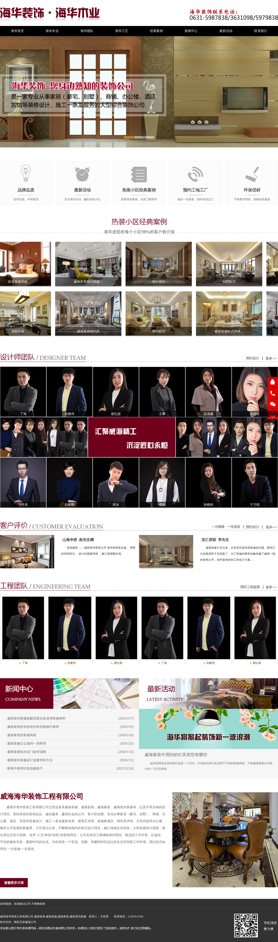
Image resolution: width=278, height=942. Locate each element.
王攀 (162, 414)
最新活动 (225, 31)
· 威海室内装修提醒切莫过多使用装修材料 (36, 718)
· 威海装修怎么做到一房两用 (26, 743)
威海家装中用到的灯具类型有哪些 (176, 754)
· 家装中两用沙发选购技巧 (24, 768)
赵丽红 (255, 414)
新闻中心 (191, 31)
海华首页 (17, 31)
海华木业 (52, 31)
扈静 (162, 504)
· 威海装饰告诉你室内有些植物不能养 (32, 727)
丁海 (23, 414)
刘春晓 (69, 504)
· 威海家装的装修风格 (21, 735)
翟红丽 (116, 414)
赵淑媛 (208, 414)
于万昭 (255, 504)
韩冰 (116, 504)
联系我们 (260, 31)
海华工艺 (121, 31)
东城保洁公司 (22, 903)
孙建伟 (69, 414)
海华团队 (86, 31)
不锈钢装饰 (38, 903)
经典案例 (156, 31)
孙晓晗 (208, 504)
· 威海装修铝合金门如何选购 (26, 752)
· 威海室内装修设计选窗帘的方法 (29, 760)
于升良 (23, 504)
